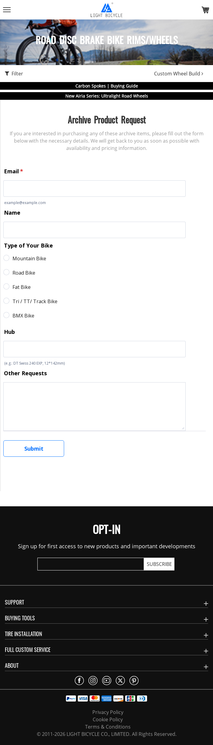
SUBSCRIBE (159, 564)
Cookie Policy (108, 719)
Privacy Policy (107, 712)
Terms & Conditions (108, 726)
